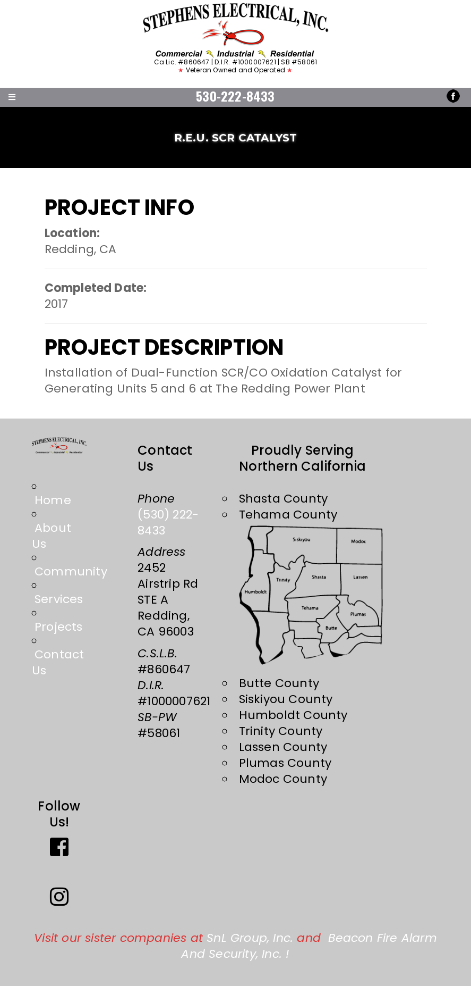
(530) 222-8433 (168, 522)
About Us (51, 536)
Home (53, 500)
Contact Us (58, 662)
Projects (59, 627)
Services (59, 599)
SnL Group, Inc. (250, 938)
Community (71, 571)
